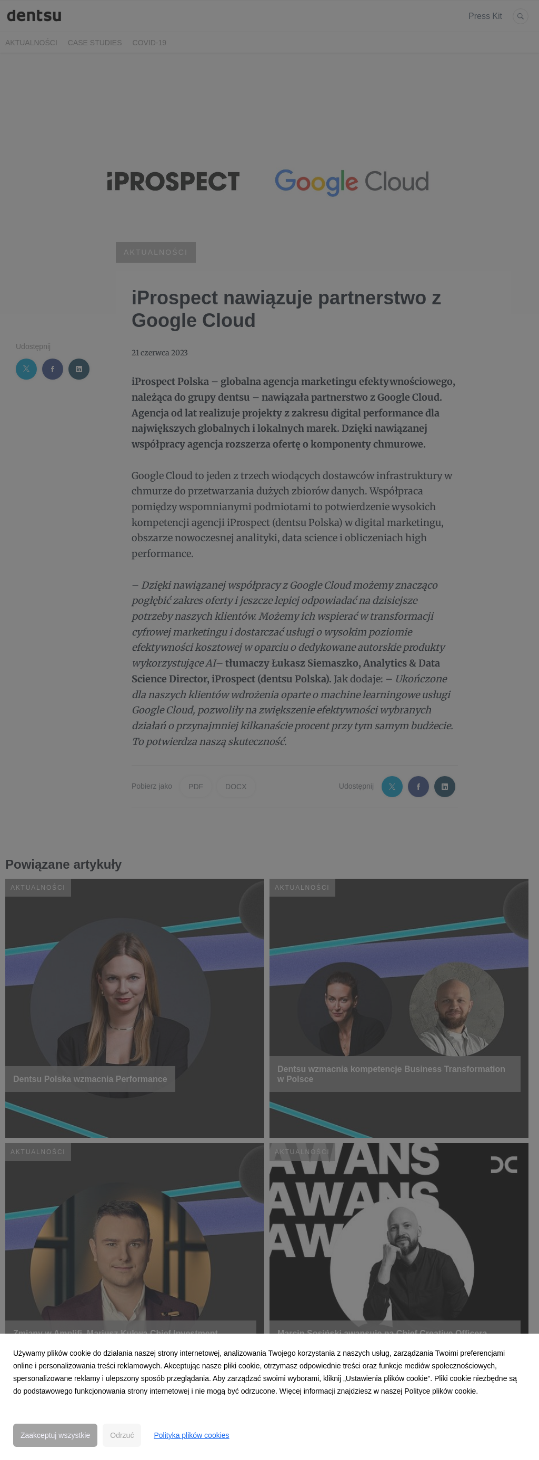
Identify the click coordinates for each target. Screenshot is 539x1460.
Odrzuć (122, 1435)
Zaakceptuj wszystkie (55, 1435)
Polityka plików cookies (191, 1435)
